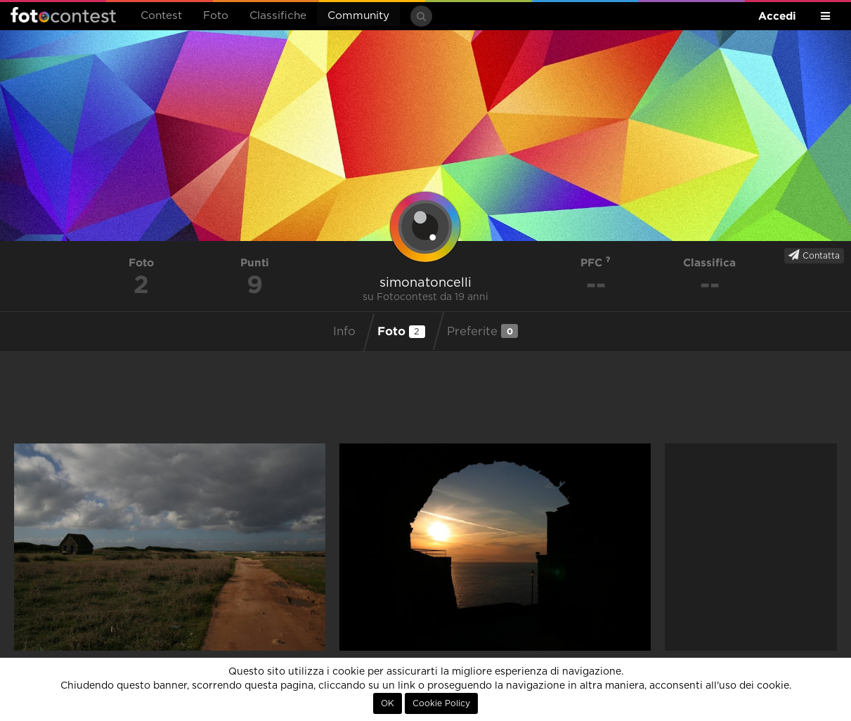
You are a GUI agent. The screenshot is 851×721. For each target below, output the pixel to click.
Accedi (777, 16)
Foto (215, 16)
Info (344, 331)
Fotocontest (63, 14)
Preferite (482, 331)
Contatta (814, 255)
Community (358, 16)
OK (387, 703)
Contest (161, 16)
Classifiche (277, 16)
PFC (595, 262)
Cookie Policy (441, 703)
